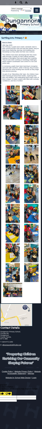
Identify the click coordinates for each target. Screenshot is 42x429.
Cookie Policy (7, 371)
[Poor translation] (8, 393)
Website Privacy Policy (23, 371)
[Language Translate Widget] (21, 9)
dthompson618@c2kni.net (11, 345)
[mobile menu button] (37, 10)
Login (34, 378)
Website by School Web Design (18, 378)
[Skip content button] (15, 3)
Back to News (7, 42)
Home (3, 32)
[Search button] (21, 3)
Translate (25, 11)
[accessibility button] (26, 3)
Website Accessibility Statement (24, 372)
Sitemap (31, 373)
